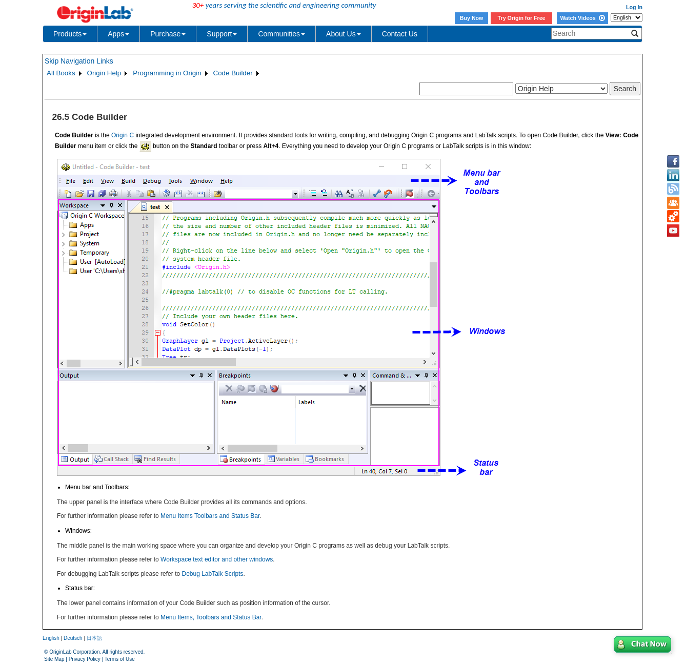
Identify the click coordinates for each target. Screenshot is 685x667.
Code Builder (233, 73)
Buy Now (471, 18)
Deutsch (73, 638)
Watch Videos (582, 18)
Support (222, 34)
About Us (343, 34)
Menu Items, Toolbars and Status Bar (210, 617)
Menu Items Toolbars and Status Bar (209, 515)
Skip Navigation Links (79, 61)
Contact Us (399, 34)
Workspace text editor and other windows (216, 559)
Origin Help (104, 73)
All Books (61, 73)
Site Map (54, 659)
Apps (118, 34)
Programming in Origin (167, 73)
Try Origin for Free (522, 18)
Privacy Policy (84, 659)
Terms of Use (120, 659)
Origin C (122, 135)
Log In (634, 7)
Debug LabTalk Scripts (212, 573)
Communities (281, 34)
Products (70, 34)
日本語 (94, 638)
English (51, 638)
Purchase (168, 34)
